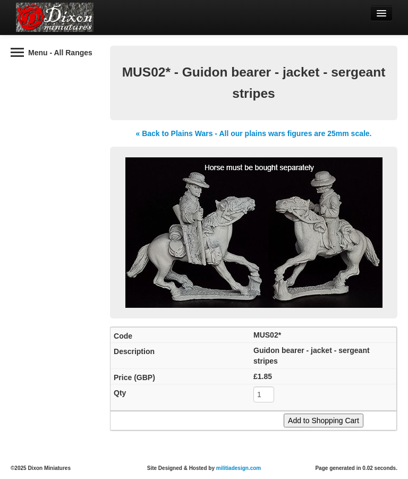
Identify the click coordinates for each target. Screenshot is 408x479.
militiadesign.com (238, 468)
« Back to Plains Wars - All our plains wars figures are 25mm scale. (253, 133)
